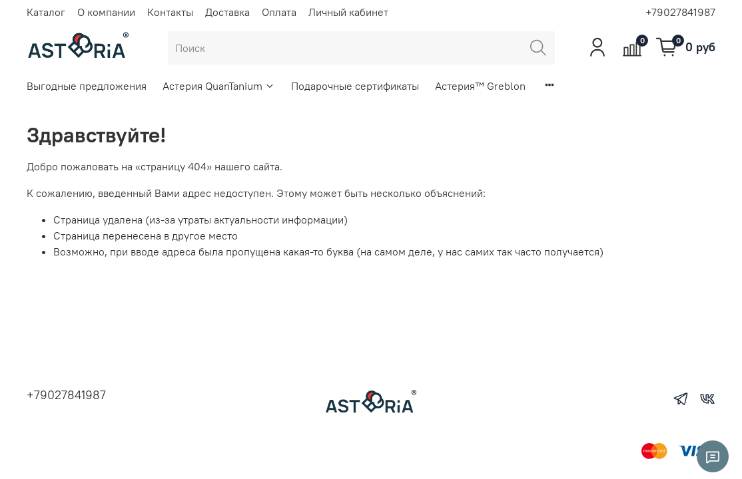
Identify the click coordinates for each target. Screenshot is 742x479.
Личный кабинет (348, 12)
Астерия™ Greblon (480, 85)
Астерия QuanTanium (219, 85)
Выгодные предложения (87, 85)
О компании (106, 12)
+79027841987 (680, 12)
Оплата (279, 12)
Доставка (227, 12)
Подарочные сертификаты (355, 85)
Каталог (46, 12)
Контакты (170, 12)
